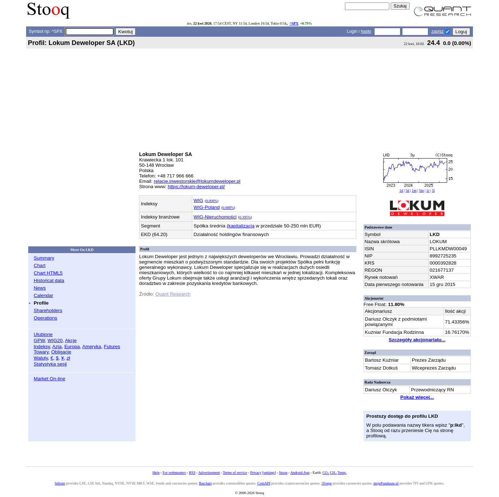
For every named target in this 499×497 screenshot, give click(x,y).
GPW (39, 340)
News (40, 288)
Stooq (283, 473)
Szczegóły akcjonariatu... (417, 339)
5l (433, 190)
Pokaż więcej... (417, 397)
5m (421, 190)
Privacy (255, 473)
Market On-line (49, 378)
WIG (198, 200)
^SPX (294, 23)
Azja (56, 346)
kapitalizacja (241, 226)
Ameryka (91, 346)
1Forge (326, 483)
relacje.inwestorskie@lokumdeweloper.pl (197, 181)
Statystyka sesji (50, 364)
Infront (60, 483)
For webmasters (174, 473)
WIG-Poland (207, 207)
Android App (300, 473)
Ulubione (43, 334)
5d (407, 190)
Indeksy (42, 346)
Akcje (71, 340)
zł (68, 358)
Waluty (41, 358)
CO (325, 473)
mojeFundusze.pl (386, 483)
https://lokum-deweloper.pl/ (196, 186)
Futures (112, 346)
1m (414, 190)
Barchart (205, 483)
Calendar (43, 295)
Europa (72, 346)
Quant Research (173, 294)
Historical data (49, 280)
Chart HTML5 (48, 273)
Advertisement (209, 473)
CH (333, 473)
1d (401, 190)
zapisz (437, 31)
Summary (44, 258)
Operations (45, 318)
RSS (192, 473)
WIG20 (55, 340)
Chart (39, 265)
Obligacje (61, 352)
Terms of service (235, 473)
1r (428, 190)
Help (155, 473)
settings (269, 473)
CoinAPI (263, 483)
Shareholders (48, 310)
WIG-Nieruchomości (215, 217)
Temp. (342, 473)
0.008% (211, 201)
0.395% (245, 217)
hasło (366, 31)
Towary (41, 352)
